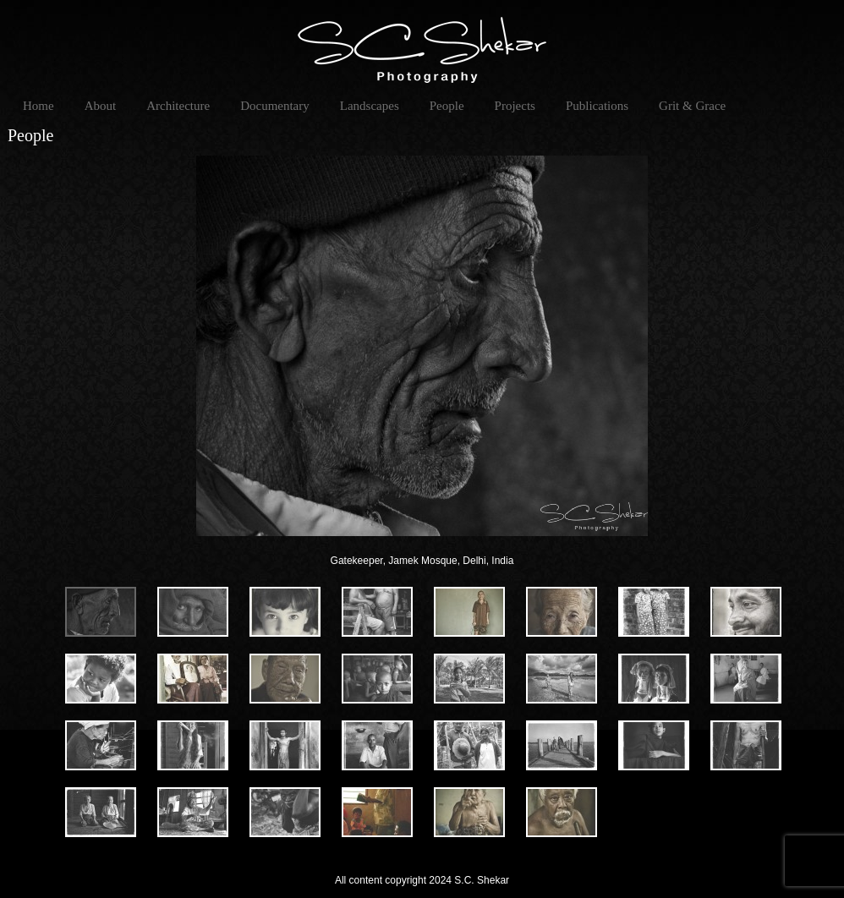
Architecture (178, 105)
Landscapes (369, 105)
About (101, 105)
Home (38, 105)
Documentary (275, 105)
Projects (515, 105)
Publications (597, 105)
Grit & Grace (692, 105)
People (447, 105)
